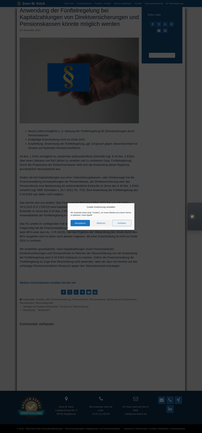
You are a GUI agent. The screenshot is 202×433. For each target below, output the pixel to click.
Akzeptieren (80, 223)
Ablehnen (101, 223)
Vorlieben (121, 223)
